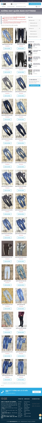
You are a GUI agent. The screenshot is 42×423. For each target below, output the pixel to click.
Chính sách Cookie (27, 416)
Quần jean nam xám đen (21, 328)
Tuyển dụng (20, 407)
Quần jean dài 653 (21, 44)
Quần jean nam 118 (21, 375)
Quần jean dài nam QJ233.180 (8, 233)
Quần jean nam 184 (7, 328)
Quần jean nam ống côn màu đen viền (10, 257)
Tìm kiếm (38, 6)
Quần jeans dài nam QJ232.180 (21, 233)
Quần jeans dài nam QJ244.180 (8, 162)
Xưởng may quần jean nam (10, 13)
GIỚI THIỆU (4, 6)
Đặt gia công (7, 48)
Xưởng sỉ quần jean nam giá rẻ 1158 (36, 48)
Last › (24, 383)
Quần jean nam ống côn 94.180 (21, 257)
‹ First (4, 383)
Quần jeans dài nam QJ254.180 (21, 91)
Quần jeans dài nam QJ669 (21, 68)
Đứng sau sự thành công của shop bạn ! (34, 1)
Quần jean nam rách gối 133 (7, 351)
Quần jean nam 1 (7, 280)
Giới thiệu (20, 401)
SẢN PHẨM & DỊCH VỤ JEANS (21, 6)
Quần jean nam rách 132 (21, 351)
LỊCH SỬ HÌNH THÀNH (11, 6)
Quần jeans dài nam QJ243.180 (21, 162)
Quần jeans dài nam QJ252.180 (21, 115)
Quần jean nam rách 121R (7, 375)
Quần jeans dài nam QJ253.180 (8, 115)
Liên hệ (19, 403)
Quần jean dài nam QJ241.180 (8, 68)
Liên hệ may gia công (34, 88)
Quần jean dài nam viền (7, 44)
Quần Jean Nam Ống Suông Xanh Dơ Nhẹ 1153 (36, 61)
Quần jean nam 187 (21, 304)
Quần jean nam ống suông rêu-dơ (36, 74)
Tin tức (19, 406)
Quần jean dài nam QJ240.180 (8, 186)
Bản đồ (19, 404)
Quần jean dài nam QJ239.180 (21, 186)
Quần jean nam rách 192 (21, 280)
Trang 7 (28, 13)
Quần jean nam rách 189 (7, 304)
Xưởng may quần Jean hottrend (20, 13)
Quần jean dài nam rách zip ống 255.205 (10, 91)
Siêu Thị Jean (3, 13)
